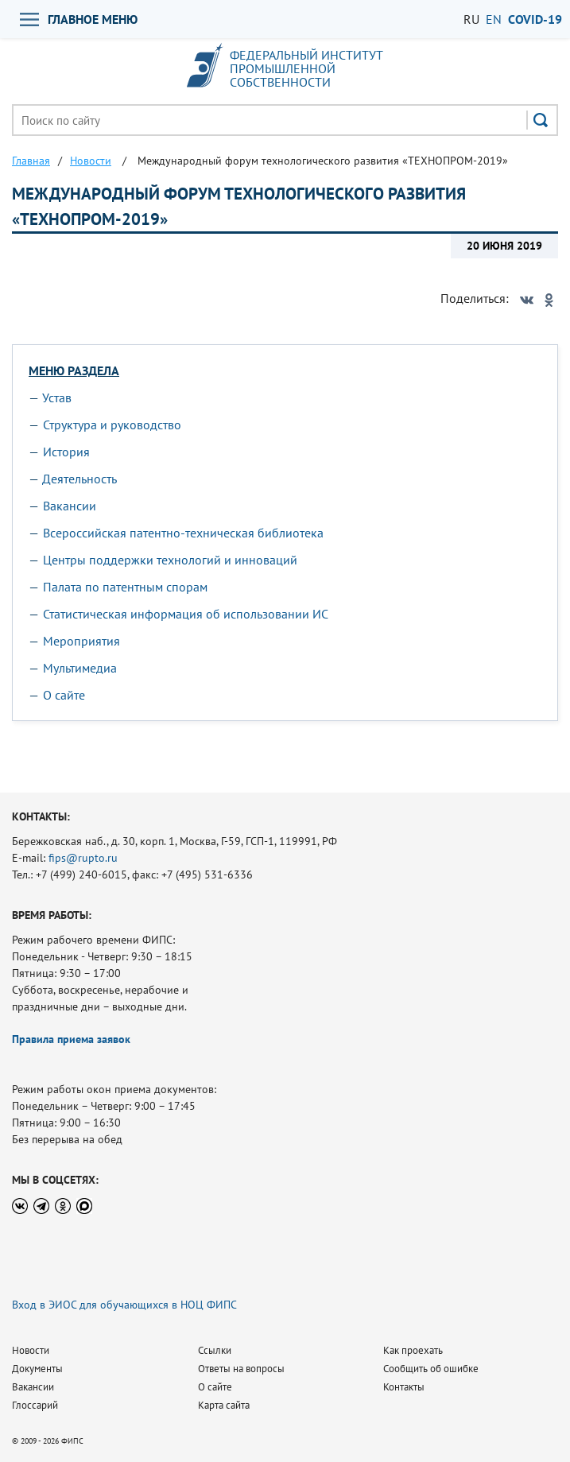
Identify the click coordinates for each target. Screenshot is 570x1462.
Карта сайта (224, 1405)
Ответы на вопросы (241, 1368)
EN (494, 19)
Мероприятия (81, 641)
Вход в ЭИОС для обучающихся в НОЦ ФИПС (124, 1304)
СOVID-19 (535, 19)
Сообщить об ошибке (431, 1368)
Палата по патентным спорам (125, 587)
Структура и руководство (112, 424)
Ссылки (214, 1350)
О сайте (64, 695)
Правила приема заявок (71, 1039)
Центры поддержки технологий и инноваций (170, 560)
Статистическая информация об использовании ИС (185, 614)
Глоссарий (35, 1405)
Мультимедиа (80, 668)
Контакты (404, 1387)
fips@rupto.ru (83, 858)
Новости (30, 1350)
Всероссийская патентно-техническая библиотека (183, 533)
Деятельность (79, 479)
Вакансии (69, 506)
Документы (37, 1368)
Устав (57, 397)
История (66, 452)
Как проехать (413, 1350)
